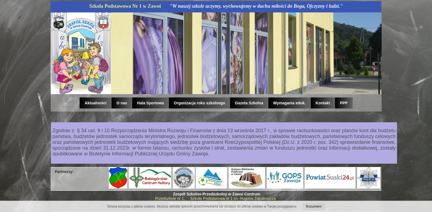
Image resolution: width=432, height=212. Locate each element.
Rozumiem (314, 206)
